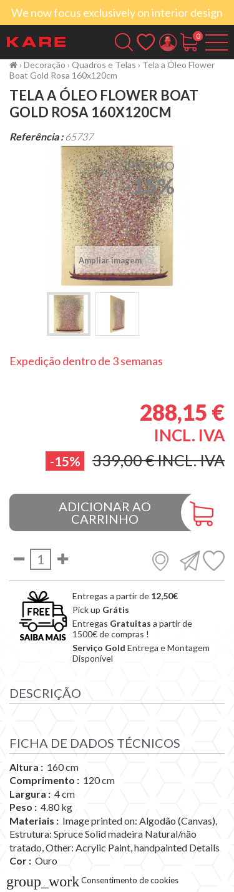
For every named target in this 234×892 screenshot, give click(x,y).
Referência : (36, 136)
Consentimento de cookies (92, 880)
